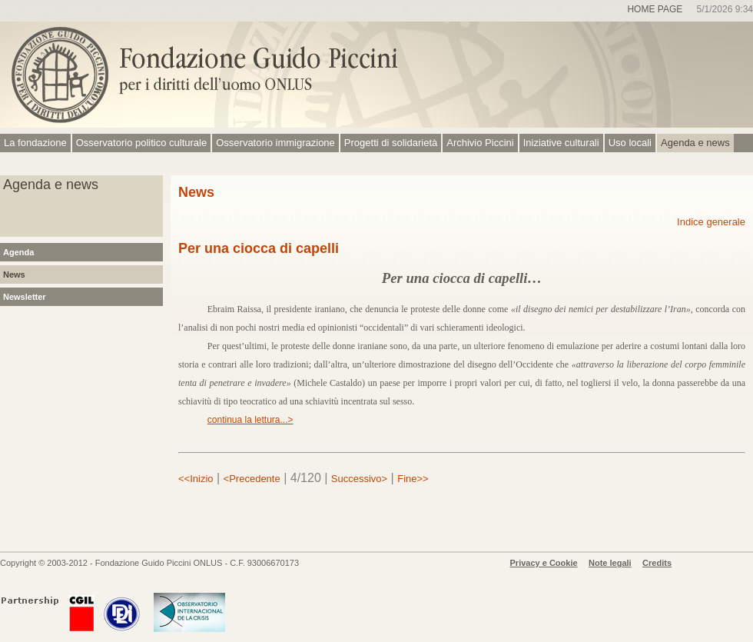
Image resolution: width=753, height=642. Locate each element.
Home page (654, 9)
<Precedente (252, 478)
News (14, 274)
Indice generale (711, 222)
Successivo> (359, 478)
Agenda (18, 252)
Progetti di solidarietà (390, 142)
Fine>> (412, 478)
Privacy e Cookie (544, 562)
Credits (657, 562)
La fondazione (35, 142)
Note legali (610, 562)
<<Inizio (196, 478)
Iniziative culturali (561, 142)
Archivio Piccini (479, 142)
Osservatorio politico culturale (141, 142)
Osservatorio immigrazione (275, 142)
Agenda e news (695, 142)
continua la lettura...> (250, 419)
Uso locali (630, 142)
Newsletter (24, 296)
